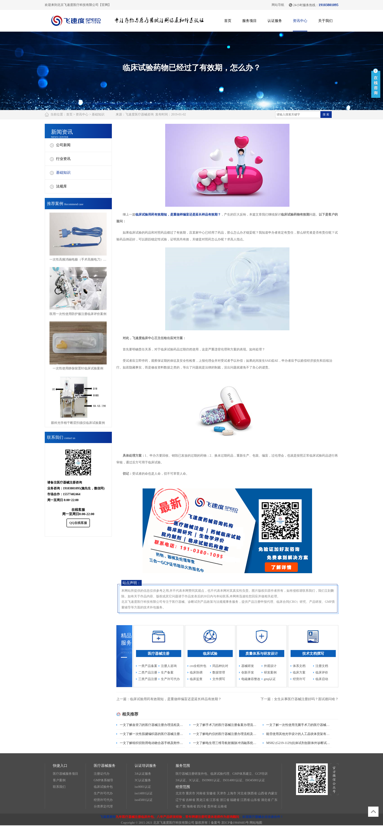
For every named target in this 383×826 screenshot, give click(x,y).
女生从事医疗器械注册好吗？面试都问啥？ (306, 699)
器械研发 (247, 666)
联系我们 (59, 786)
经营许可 (299, 679)
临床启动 (321, 679)
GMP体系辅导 (103, 780)
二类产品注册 (147, 672)
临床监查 (196, 679)
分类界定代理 (103, 806)
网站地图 (255, 822)
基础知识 (98, 114)
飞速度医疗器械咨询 (139, 114)
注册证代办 (102, 773)
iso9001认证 (143, 786)
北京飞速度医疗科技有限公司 (173, 822)
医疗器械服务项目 (65, 773)
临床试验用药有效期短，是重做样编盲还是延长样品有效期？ (178, 214)
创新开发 (247, 672)
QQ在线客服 (78, 523)
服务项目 (249, 21)
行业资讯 (63, 159)
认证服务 (275, 21)
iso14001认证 (144, 793)
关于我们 (325, 21)
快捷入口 (60, 765)
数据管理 (218, 672)
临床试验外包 (103, 786)
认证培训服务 (145, 765)
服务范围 (183, 765)
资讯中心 (300, 21)
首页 (227, 21)
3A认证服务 (143, 773)
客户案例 (59, 780)
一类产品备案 (147, 666)
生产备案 (167, 672)
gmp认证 (270, 679)
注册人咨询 (169, 666)
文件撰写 (218, 679)
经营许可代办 (103, 800)
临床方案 (299, 672)
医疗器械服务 (104, 765)
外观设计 (270, 666)
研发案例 (270, 672)
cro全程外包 (198, 666)
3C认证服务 (143, 780)
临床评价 (321, 672)
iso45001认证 (144, 800)
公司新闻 (63, 145)
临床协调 (196, 672)
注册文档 (321, 666)
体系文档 (299, 666)
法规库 (61, 186)
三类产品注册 (147, 679)
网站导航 (278, 5)
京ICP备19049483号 (235, 822)
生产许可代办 (170, 679)
